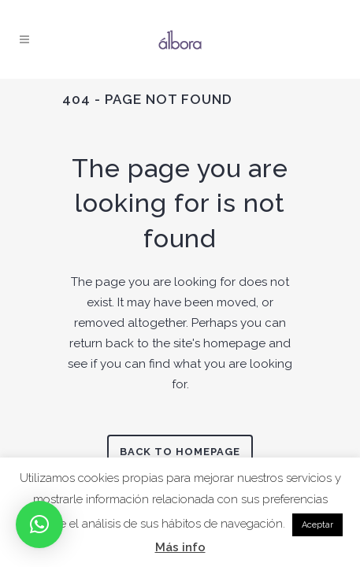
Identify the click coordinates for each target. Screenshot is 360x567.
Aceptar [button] (317, 525)
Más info (180, 547)
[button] (39, 524)
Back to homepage (180, 452)
